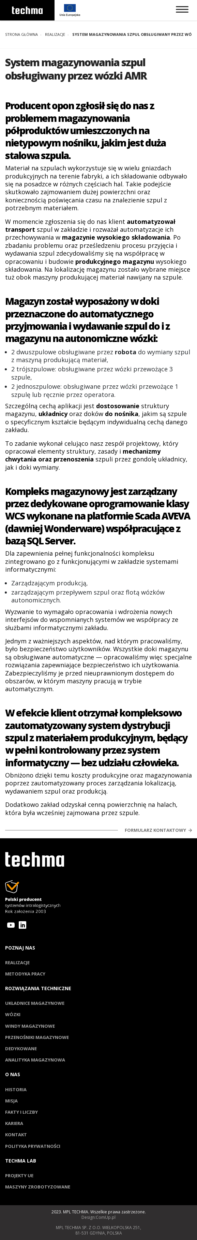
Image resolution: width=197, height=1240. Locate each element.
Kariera (14, 1123)
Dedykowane (21, 1048)
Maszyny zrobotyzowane (37, 1187)
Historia (16, 1089)
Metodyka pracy (25, 974)
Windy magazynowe (30, 1026)
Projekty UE (19, 1175)
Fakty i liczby (21, 1112)
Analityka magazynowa (35, 1060)
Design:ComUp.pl (98, 1217)
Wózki (12, 1014)
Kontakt (16, 1134)
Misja (11, 1101)
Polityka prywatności (32, 1146)
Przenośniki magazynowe (37, 1037)
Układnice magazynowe (34, 1003)
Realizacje (17, 962)
